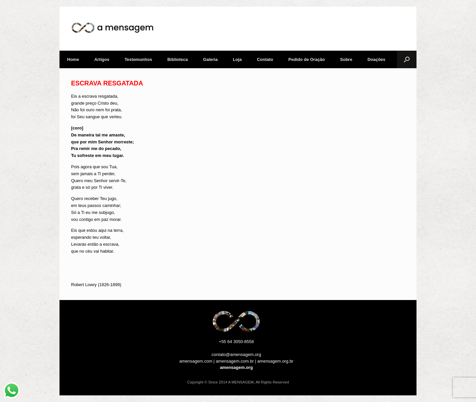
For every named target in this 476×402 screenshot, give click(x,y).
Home (73, 59)
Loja (237, 59)
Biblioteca (177, 59)
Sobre (346, 59)
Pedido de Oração (306, 59)
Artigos (101, 59)
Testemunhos (138, 59)
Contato (265, 59)
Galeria (210, 59)
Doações (376, 59)
